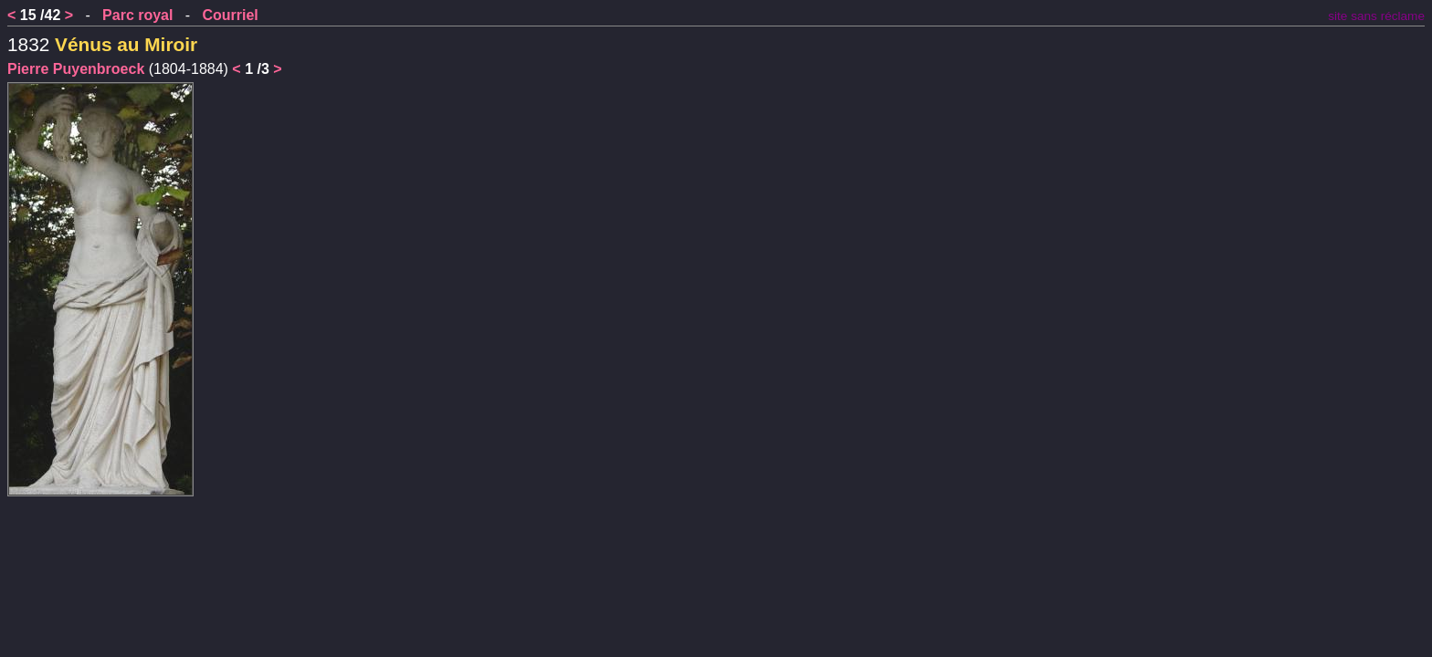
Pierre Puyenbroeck (75, 69)
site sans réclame (1376, 16)
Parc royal (137, 15)
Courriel (230, 15)
